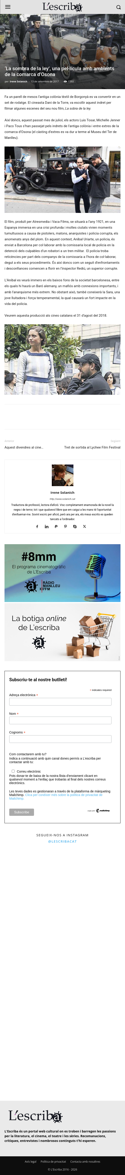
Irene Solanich (18, 81)
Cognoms (17, 732)
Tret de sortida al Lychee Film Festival (92, 447)
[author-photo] (62, 486)
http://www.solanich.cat (62, 499)
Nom (14, 714)
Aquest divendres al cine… (24, 447)
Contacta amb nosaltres (85, 1162)
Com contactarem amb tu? (27, 754)
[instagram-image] (30, 877)
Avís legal (30, 1162)
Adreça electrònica (23, 695)
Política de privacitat (53, 1162)
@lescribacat (62, 841)
